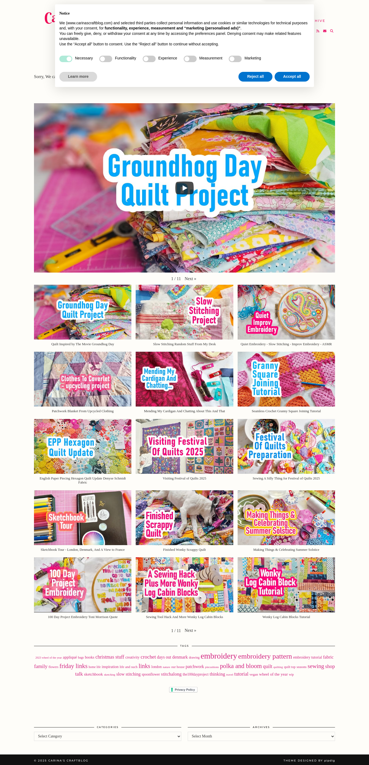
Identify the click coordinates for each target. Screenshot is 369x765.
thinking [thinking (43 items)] (217, 672)
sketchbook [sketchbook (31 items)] (93, 672)
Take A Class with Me (240, 18)
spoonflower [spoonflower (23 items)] (151, 673)
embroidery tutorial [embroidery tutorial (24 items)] (307, 656)
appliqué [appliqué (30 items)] (70, 655)
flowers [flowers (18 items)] (53, 665)
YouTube (174, 18)
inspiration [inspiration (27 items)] (110, 665)
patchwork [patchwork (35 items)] (195, 665)
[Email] (325, 29)
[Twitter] (298, 29)
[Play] (184, 186)
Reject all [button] (255, 750)
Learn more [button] (78, 750)
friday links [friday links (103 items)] (73, 664)
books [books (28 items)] (89, 655)
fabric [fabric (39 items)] (328, 655)
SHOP (199, 18)
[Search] (332, 29)
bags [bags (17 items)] (81, 656)
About (265, 8)
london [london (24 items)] (156, 665)
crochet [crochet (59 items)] (148, 655)
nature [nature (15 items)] (166, 665)
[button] (190, 277)
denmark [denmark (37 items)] (180, 655)
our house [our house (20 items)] (178, 665)
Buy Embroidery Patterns (217, 8)
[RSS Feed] (318, 29)
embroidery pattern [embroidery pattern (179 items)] (265, 655)
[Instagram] (304, 29)
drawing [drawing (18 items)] (194, 656)
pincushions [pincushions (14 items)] (212, 665)
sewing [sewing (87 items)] (316, 664)
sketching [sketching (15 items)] (109, 673)
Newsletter (296, 8)
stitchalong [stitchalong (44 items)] (171, 672)
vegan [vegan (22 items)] (254, 673)
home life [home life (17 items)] (94, 665)
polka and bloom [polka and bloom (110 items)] (241, 664)
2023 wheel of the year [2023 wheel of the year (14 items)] (48, 656)
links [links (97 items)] (144, 664)
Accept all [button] (292, 750)
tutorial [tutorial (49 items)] (241, 672)
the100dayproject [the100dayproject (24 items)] (196, 673)
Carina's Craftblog (94, 14)
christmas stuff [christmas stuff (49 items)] (109, 655)
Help (280, 18)
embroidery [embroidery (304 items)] (219, 654)
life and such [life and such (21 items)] (129, 665)
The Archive (310, 18)
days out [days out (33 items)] (164, 655)
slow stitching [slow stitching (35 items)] (128, 672)
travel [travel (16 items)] (229, 673)
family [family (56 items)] (41, 664)
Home (170, 8)
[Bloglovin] (311, 29)
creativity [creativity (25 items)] (132, 656)
